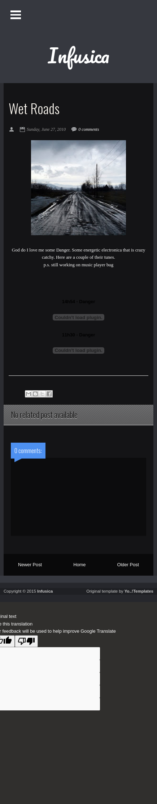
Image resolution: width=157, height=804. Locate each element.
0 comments (88, 129)
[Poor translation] (26, 641)
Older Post (128, 564)
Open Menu (15, 14)
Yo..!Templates (139, 591)
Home (79, 564)
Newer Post (30, 564)
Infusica (78, 55)
